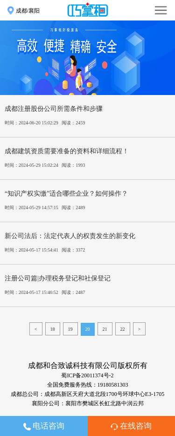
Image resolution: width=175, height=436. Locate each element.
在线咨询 (131, 426)
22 (122, 329)
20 (87, 329)
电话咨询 (43, 426)
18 (52, 329)
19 (70, 329)
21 (105, 329)
